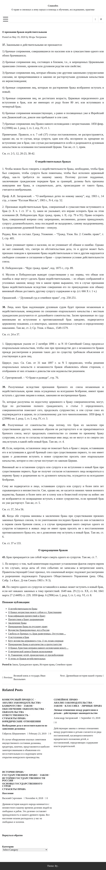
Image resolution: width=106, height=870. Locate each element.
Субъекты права (14, 718)
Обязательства (13, 712)
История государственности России (23, 779)
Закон (15, 664)
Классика (72, 706)
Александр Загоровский (66, 718)
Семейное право (64, 664)
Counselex (53, 5)
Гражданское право (28, 664)
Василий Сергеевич (12, 798)
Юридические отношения (21, 721)
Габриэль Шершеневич (14, 733)
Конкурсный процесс (18, 699)
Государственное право (19, 775)
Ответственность (15, 715)
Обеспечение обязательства (23, 709)
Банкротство (12, 706)
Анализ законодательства (21, 703)
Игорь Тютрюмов (37, 37)
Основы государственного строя (22, 785)
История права (47, 664)
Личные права (92, 706)
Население (8, 793)
